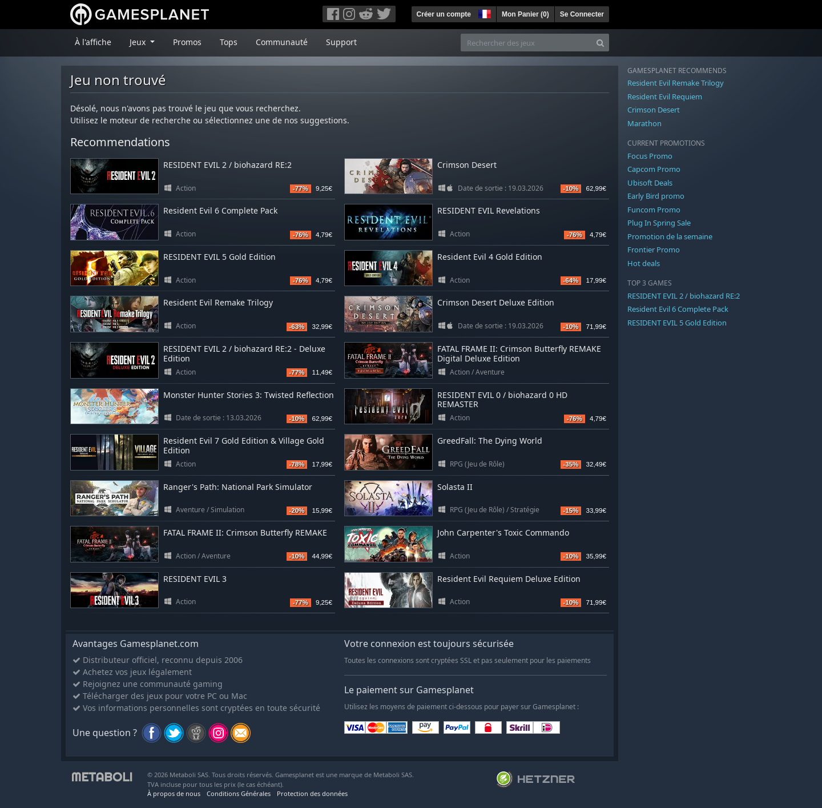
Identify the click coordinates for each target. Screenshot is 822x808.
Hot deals (643, 263)
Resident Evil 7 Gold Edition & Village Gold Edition (243, 445)
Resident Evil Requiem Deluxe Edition (509, 578)
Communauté (282, 42)
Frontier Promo (653, 249)
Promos (187, 42)
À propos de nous (173, 793)
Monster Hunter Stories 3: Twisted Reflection (248, 394)
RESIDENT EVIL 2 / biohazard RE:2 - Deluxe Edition (244, 353)
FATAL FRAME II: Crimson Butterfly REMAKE (245, 532)
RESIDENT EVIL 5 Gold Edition (219, 256)
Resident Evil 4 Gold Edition (489, 256)
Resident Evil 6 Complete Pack (220, 210)
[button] (483, 12)
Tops (228, 42)
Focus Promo (649, 156)
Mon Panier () (525, 14)
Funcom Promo (653, 209)
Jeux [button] (139, 42)
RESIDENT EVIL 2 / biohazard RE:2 (227, 164)
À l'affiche (93, 42)
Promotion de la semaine (669, 236)
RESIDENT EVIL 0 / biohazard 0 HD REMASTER (502, 399)
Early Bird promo (655, 196)
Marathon (644, 123)
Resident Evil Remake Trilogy (218, 302)
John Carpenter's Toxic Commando (503, 532)
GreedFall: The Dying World (489, 440)
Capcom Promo (653, 169)
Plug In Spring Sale (659, 223)
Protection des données (312, 793)
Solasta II (455, 486)
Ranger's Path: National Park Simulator (237, 486)
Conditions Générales (239, 793)
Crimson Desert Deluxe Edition (495, 302)
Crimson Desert (467, 164)
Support (341, 42)
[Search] (600, 42)
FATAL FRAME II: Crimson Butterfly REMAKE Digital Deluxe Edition (519, 353)
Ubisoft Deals (649, 183)
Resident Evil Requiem (664, 96)
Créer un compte (444, 14)
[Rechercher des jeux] (526, 42)
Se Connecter (582, 14)
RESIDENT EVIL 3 (195, 578)
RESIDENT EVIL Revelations (488, 210)
